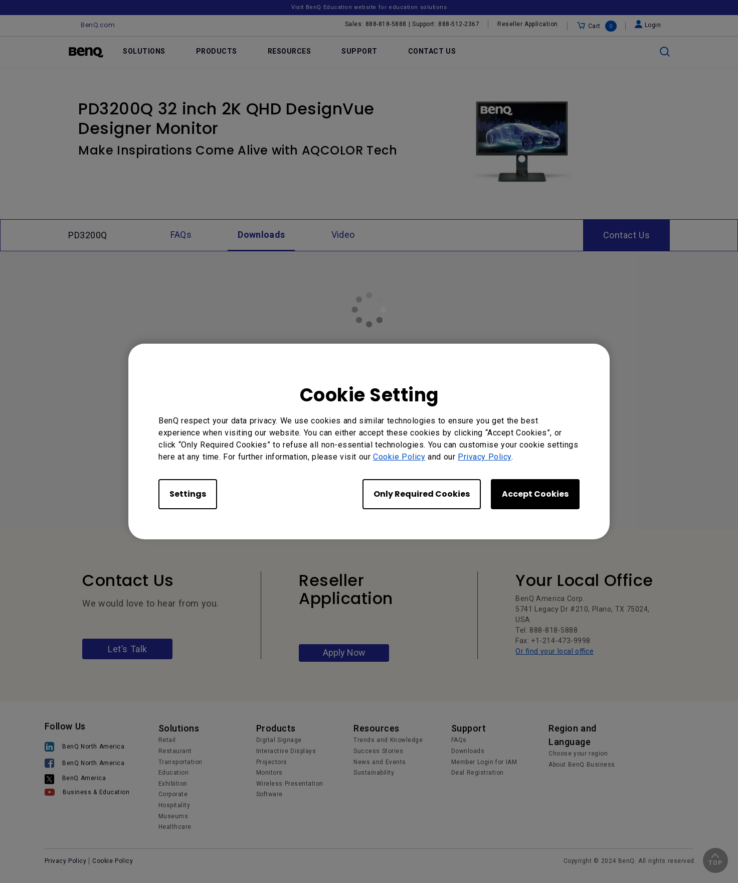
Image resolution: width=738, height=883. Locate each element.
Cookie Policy (399, 457)
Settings (187, 494)
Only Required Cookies (422, 494)
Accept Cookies (535, 494)
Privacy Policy (484, 457)
